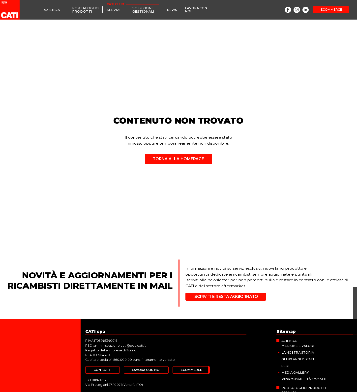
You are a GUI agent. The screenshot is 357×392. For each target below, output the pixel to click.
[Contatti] (102, 369)
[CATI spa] (10, 10)
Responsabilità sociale (303, 378)
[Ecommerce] (331, 9)
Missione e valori (297, 345)
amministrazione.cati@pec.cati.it (119, 345)
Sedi (285, 365)
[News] (172, 9)
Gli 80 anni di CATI (297, 359)
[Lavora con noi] (198, 9)
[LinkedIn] (305, 10)
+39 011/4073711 (96, 379)
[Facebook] (288, 10)
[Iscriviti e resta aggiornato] (225, 297)
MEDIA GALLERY (295, 372)
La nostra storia (297, 352)
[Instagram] (297, 10)
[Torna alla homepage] (178, 157)
